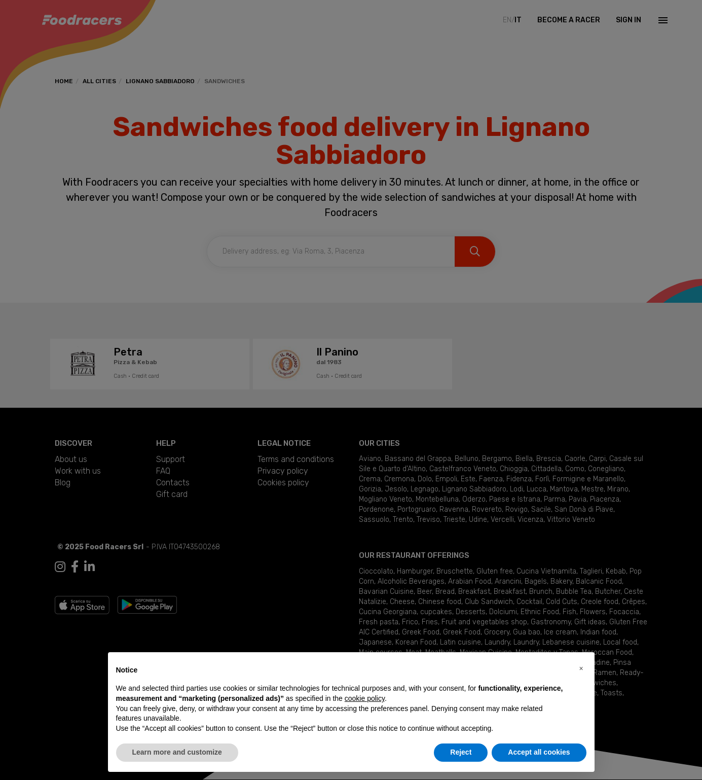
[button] (581, 668)
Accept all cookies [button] (539, 752)
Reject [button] (460, 752)
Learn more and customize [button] (177, 752)
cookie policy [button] (365, 698)
